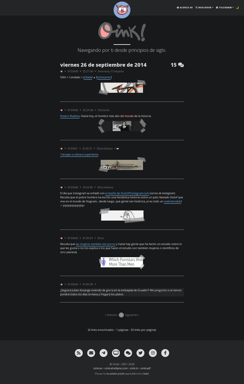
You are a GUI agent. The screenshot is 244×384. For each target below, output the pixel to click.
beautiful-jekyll (115, 373)
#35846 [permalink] (72, 187)
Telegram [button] (224, 7)
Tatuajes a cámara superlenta (79, 154)
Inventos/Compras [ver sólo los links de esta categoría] (111, 71)
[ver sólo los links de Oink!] (61, 71)
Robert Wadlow (70, 116)
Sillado (88, 77)
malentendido (172, 201)
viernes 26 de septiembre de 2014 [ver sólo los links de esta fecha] (103, 65)
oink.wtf (145, 368)
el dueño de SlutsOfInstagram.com (127, 193)
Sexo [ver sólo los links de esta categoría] (100, 238)
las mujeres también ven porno (95, 244)
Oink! (145, 373)
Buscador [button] (203, 7)
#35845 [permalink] (72, 238)
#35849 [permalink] (72, 71)
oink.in (134, 368)
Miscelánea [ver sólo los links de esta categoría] (105, 148)
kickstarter (104, 77)
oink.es (97, 368)
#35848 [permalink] (72, 110)
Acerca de (185, 7)
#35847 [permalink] (72, 148)
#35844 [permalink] (72, 284)
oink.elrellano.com (116, 368)
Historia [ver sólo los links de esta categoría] (103, 110)
